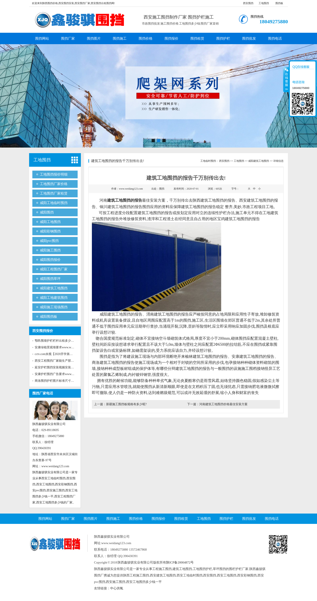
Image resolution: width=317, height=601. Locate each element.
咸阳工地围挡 (50, 222)
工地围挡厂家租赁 (53, 193)
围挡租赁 (197, 38)
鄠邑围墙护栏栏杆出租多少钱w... (56, 340)
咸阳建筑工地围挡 (53, 288)
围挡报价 (171, 38)
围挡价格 (145, 38)
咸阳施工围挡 (50, 250)
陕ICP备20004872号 (180, 562)
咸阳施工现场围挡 (53, 307)
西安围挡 (248, 3)
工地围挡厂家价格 (53, 184)
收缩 (286, 79)
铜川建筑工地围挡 (115, 207)
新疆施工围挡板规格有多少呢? (126, 404)
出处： (157, 188)
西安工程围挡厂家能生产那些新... (57, 360)
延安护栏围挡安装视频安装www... (57, 367)
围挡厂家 (68, 38)
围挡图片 (94, 38)
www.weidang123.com (131, 188)
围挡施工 (120, 38)
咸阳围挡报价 (50, 260)
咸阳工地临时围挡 (53, 203)
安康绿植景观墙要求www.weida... (56, 347)
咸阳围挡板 (48, 316)
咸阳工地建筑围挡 (53, 297)
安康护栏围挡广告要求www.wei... (57, 374)
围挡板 (279, 3)
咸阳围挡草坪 (50, 278)
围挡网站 (42, 38)
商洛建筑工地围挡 (107, 362)
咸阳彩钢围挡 (50, 231)
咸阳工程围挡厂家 (53, 269)
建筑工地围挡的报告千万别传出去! (117, 161)
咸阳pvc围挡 (49, 241)
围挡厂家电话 (42, 393)
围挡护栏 (223, 38)
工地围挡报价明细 (53, 174)
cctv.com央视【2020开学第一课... (56, 354)
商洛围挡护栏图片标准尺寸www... (57, 380)
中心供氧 (116, 588)
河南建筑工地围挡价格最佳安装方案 (223, 404)
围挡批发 (249, 38)
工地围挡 (264, 3)
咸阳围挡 (47, 212)
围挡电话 (275, 38)
